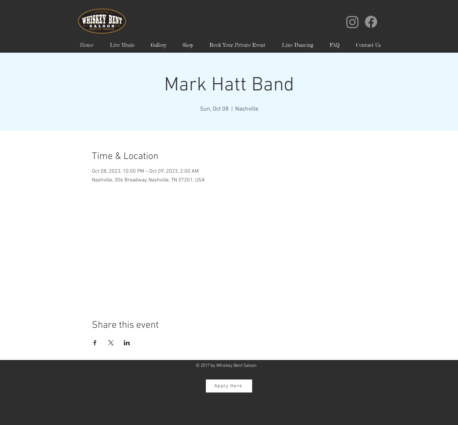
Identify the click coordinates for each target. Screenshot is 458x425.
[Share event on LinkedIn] (127, 342)
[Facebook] (371, 22)
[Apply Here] (229, 385)
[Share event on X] (111, 342)
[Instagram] (352, 22)
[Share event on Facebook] (95, 342)
